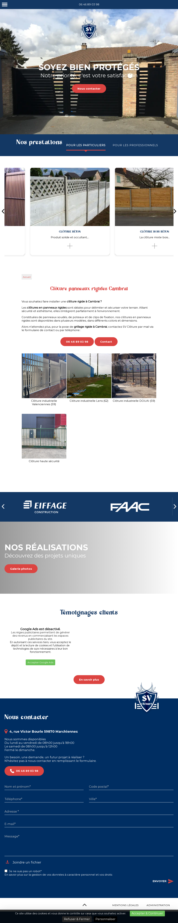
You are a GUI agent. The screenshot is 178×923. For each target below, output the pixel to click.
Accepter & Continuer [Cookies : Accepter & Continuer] (147, 913)
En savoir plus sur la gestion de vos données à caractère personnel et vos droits (58, 874)
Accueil (27, 277)
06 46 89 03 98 (89, 4)
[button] (4, 670)
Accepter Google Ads (40, 662)
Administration (158, 905)
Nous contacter (89, 88)
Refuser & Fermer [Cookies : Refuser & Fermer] (77, 919)
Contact (106, 341)
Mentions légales (125, 905)
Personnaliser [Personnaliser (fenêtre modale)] (105, 919)
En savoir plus (89, 679)
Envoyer (163, 881)
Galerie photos (21, 568)
